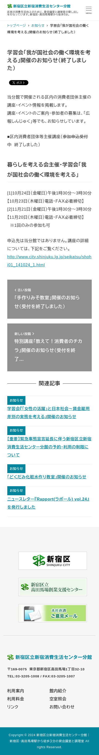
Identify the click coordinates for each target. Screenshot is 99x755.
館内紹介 (57, 691)
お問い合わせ (62, 707)
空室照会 (57, 699)
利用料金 (15, 699)
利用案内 (15, 691)
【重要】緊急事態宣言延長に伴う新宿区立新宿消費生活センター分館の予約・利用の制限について (49, 447)
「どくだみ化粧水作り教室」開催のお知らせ (46, 477)
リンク (12, 707)
